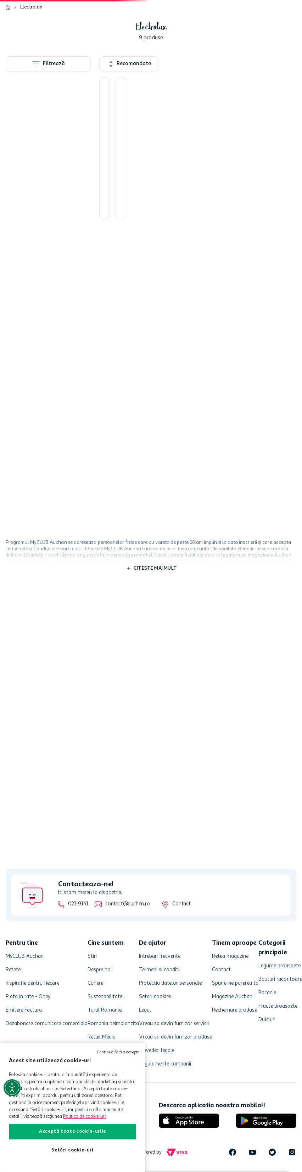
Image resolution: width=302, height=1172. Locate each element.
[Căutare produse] (148, 26)
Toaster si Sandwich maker (47, 145)
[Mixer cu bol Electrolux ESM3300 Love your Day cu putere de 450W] (122, 191)
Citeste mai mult (155, 595)
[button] (201, 34)
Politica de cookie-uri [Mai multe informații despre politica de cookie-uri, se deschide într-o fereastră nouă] (84, 1116)
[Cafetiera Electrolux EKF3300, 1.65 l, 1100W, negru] (223, 191)
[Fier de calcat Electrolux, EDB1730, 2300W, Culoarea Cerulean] (172, 334)
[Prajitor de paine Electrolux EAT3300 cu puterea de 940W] (122, 334)
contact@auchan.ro (127, 904)
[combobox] (151, 34)
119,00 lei (20, 403)
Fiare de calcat (44, 178)
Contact (181, 904)
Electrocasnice (44, 279)
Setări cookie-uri (72, 1150)
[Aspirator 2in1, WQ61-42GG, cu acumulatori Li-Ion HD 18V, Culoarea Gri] (274, 334)
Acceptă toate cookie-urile (72, 1131)
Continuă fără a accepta (118, 1052)
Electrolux (31, 58)
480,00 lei (48, 403)
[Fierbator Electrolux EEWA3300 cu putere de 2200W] (223, 334)
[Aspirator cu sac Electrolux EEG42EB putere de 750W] (274, 191)
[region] (72, 1107)
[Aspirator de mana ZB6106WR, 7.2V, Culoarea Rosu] (172, 191)
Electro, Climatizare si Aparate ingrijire (48, 228)
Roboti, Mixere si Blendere (43, 163)
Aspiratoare (41, 130)
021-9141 (78, 904)
